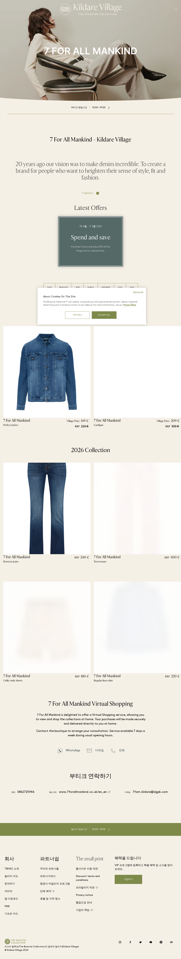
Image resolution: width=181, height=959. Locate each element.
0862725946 (25, 792)
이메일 (99, 750)
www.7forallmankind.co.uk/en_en (83, 792)
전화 (122, 750)
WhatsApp (73, 750)
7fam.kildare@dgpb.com (150, 792)
